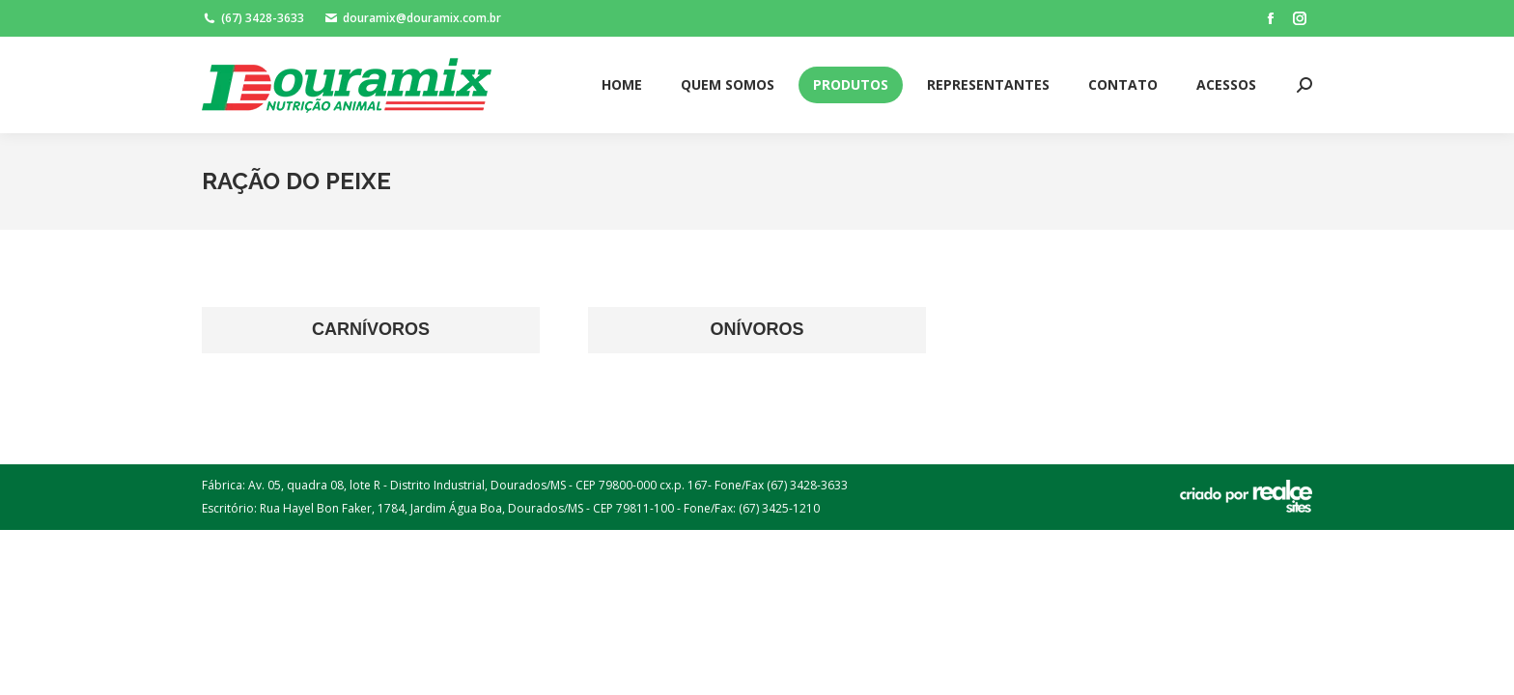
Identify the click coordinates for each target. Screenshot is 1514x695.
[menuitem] (622, 85)
